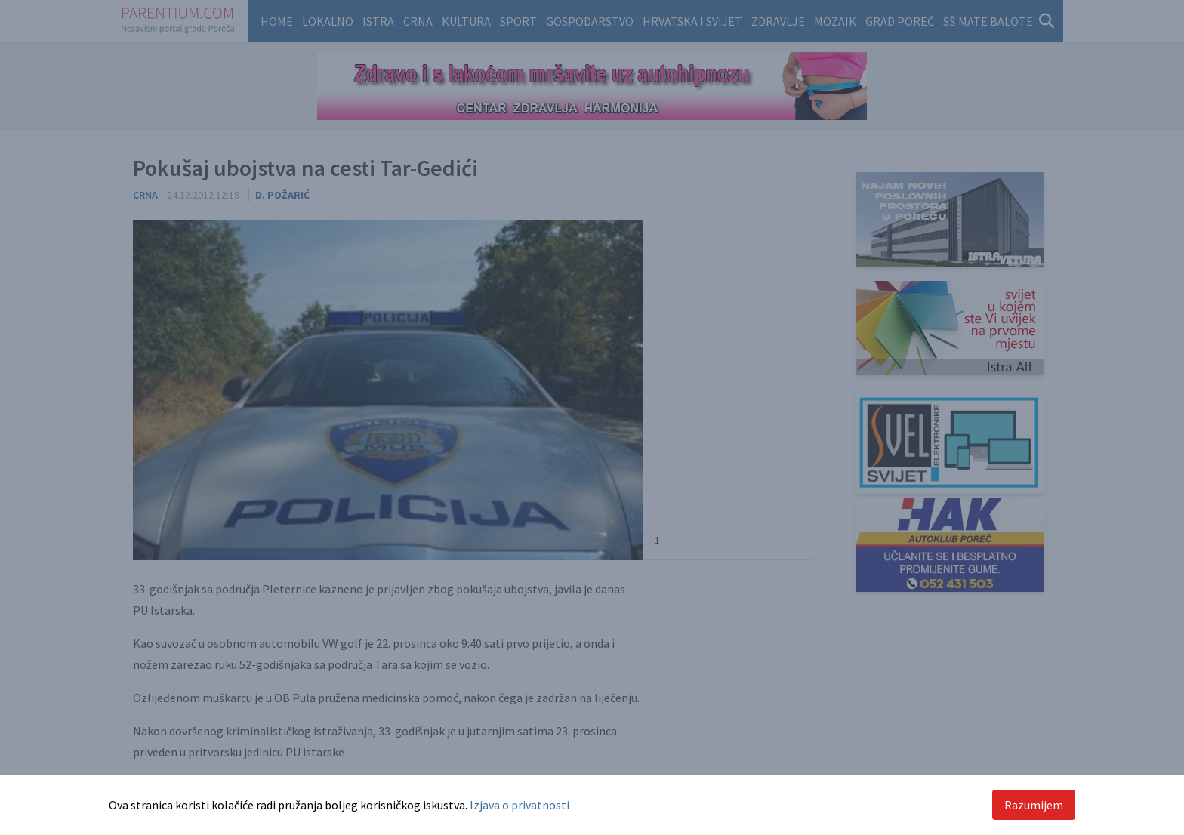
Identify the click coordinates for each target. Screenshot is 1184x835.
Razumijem (1033, 804)
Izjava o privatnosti (519, 804)
